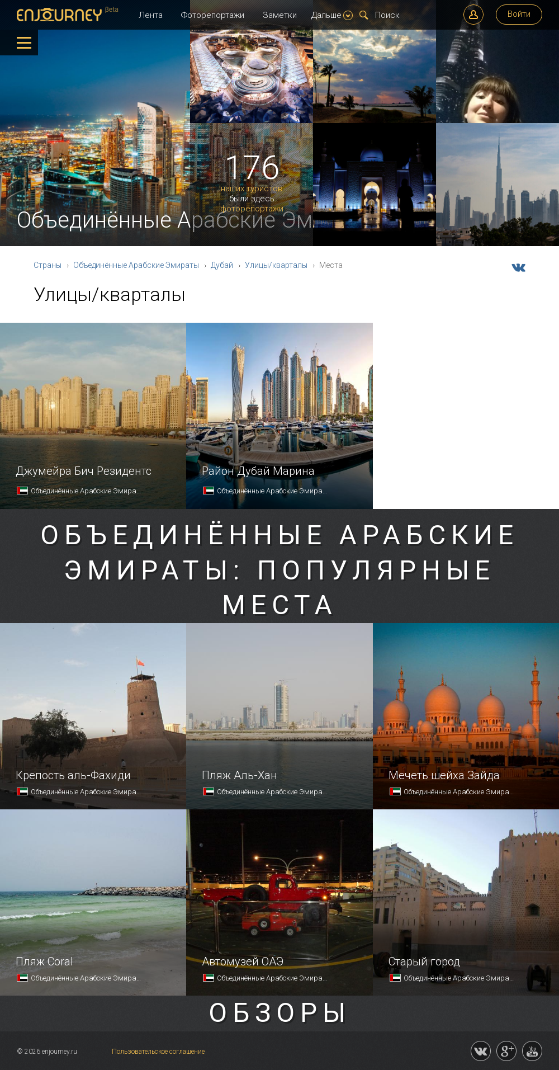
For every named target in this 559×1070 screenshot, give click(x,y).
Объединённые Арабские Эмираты (136, 265)
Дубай (222, 265)
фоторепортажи (251, 209)
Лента (151, 15)
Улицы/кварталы (276, 265)
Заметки (280, 15)
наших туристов (251, 189)
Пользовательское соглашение (158, 1051)
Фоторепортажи (212, 15)
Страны (47, 265)
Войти (519, 14)
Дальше (332, 15)
